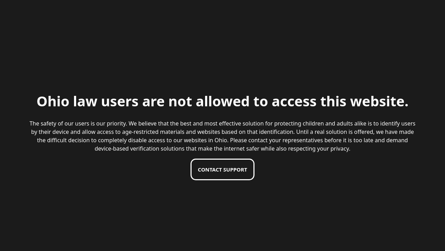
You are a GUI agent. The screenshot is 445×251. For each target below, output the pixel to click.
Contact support (222, 169)
